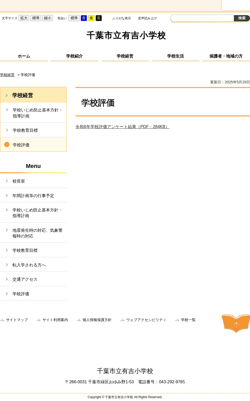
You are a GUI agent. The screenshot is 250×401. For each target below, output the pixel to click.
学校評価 (21, 145)
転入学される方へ (29, 265)
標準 (36, 18)
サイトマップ (17, 320)
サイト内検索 (175, 18)
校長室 (18, 181)
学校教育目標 (25, 130)
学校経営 (125, 56)
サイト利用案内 (55, 320)
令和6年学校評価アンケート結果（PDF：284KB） (123, 126)
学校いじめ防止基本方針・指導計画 (38, 113)
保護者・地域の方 (226, 56)
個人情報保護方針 (97, 320)
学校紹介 (74, 56)
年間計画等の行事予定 (33, 195)
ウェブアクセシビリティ (146, 320)
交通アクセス (25, 279)
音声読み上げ (147, 18)
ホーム (24, 56)
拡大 (24, 18)
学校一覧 (188, 320)
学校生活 (175, 56)
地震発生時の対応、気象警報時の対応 (37, 233)
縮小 (47, 18)
